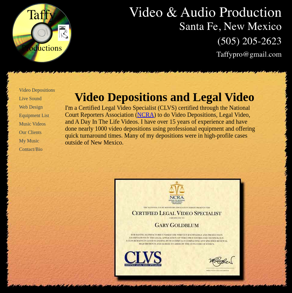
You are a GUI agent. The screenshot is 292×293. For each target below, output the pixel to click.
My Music (29, 140)
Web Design (31, 107)
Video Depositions (37, 90)
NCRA (145, 114)
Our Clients (30, 132)
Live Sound (30, 98)
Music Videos (32, 123)
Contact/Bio (30, 149)
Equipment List (34, 115)
